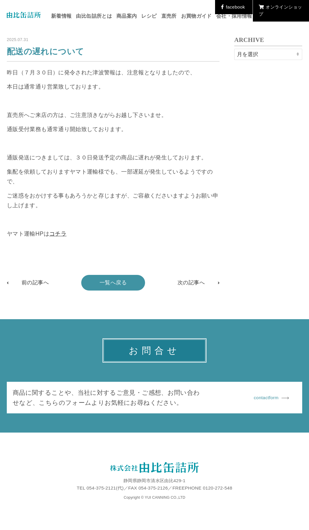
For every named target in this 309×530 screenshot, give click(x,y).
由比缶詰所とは (94, 16)
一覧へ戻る (113, 283)
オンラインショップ (280, 10)
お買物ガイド (196, 16)
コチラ (57, 233)
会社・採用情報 (234, 16)
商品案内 (126, 16)
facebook (233, 6)
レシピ (149, 16)
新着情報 (61, 16)
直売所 (169, 16)
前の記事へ (35, 283)
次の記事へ (191, 283)
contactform (271, 397)
